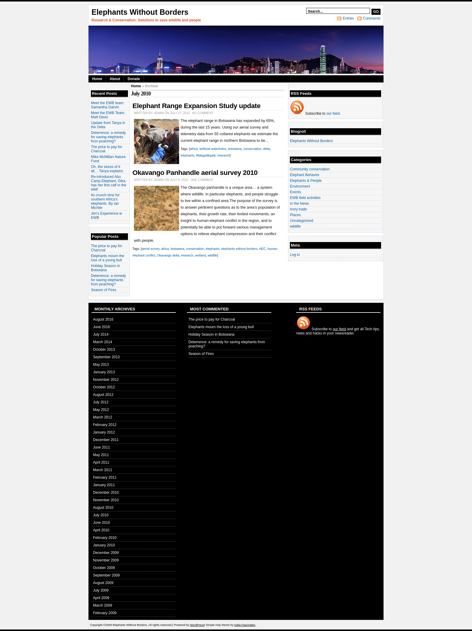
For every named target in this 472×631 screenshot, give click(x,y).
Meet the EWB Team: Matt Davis (108, 115)
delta (266, 149)
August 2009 (103, 583)
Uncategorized (301, 221)
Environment (300, 186)
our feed (333, 113)
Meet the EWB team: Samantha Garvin (107, 105)
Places (295, 215)
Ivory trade (298, 209)
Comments (371, 18)
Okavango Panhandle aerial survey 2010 (194, 172)
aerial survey (151, 248)
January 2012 (104, 432)
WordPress (197, 624)
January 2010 (104, 545)
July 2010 (100, 515)
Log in (295, 255)
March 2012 (102, 417)
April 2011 (101, 462)
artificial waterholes (212, 149)
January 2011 (104, 485)
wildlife (212, 255)
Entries (348, 18)
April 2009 (101, 598)
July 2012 (100, 402)
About (115, 79)
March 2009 (102, 605)
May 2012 (101, 410)
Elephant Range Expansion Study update (196, 106)
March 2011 (102, 470)
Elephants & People (305, 181)
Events (295, 192)
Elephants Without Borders (140, 12)
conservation (252, 149)
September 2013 (106, 357)
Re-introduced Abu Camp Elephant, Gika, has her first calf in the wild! (108, 183)
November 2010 (106, 500)
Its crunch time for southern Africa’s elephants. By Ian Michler (105, 201)
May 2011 (101, 455)
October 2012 (104, 387)
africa (194, 149)
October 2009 (104, 568)
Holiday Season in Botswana (105, 268)
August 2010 (103, 507)
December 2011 (106, 440)
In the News (299, 203)
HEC (262, 248)
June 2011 (101, 447)
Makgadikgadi (206, 155)
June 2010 (101, 523)
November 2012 (106, 380)
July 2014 (100, 334)
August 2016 (103, 319)
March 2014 (102, 342)
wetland (200, 255)
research (223, 155)
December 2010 (106, 492)
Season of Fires (103, 290)
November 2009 (106, 560)
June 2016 (101, 327)
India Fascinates (244, 624)
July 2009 (100, 590)
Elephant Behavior (304, 175)
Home (97, 79)
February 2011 (104, 477)
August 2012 (103, 395)
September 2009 (106, 575)
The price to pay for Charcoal (211, 319)
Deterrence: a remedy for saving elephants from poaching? (108, 137)
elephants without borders (239, 248)
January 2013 (104, 372)
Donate (134, 79)
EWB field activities (305, 198)
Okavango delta (168, 255)
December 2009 (106, 553)
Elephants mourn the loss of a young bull (107, 258)
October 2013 (104, 349)
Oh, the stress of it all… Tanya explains (107, 169)
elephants (187, 155)
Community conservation (310, 169)
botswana (235, 149)
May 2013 (101, 364)
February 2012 (104, 425)
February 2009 (104, 613)
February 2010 (104, 538)
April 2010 (101, 530)
